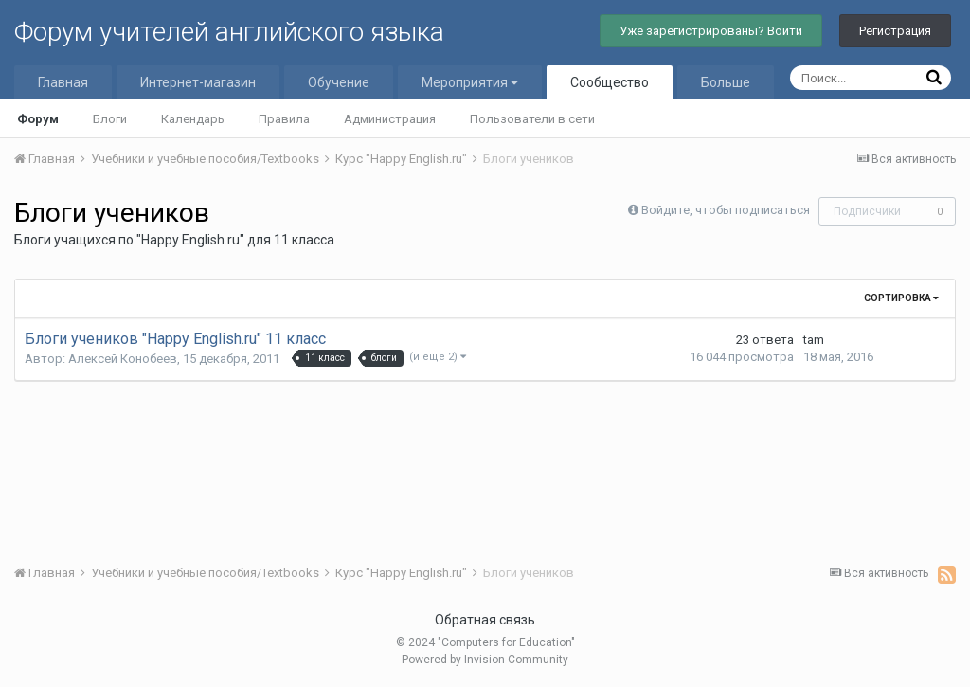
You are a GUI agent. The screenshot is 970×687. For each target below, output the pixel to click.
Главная (63, 82)
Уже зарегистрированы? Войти (711, 31)
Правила (284, 119)
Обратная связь (485, 619)
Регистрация (895, 31)
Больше (725, 82)
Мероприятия (470, 82)
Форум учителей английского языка (229, 31)
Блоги (110, 119)
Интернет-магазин (198, 82)
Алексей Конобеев (122, 359)
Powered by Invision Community (485, 659)
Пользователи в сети (532, 119)
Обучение (338, 82)
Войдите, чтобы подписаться (725, 210)
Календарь (193, 119)
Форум (38, 119)
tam (813, 340)
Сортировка (901, 298)
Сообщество (609, 82)
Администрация (390, 119)
